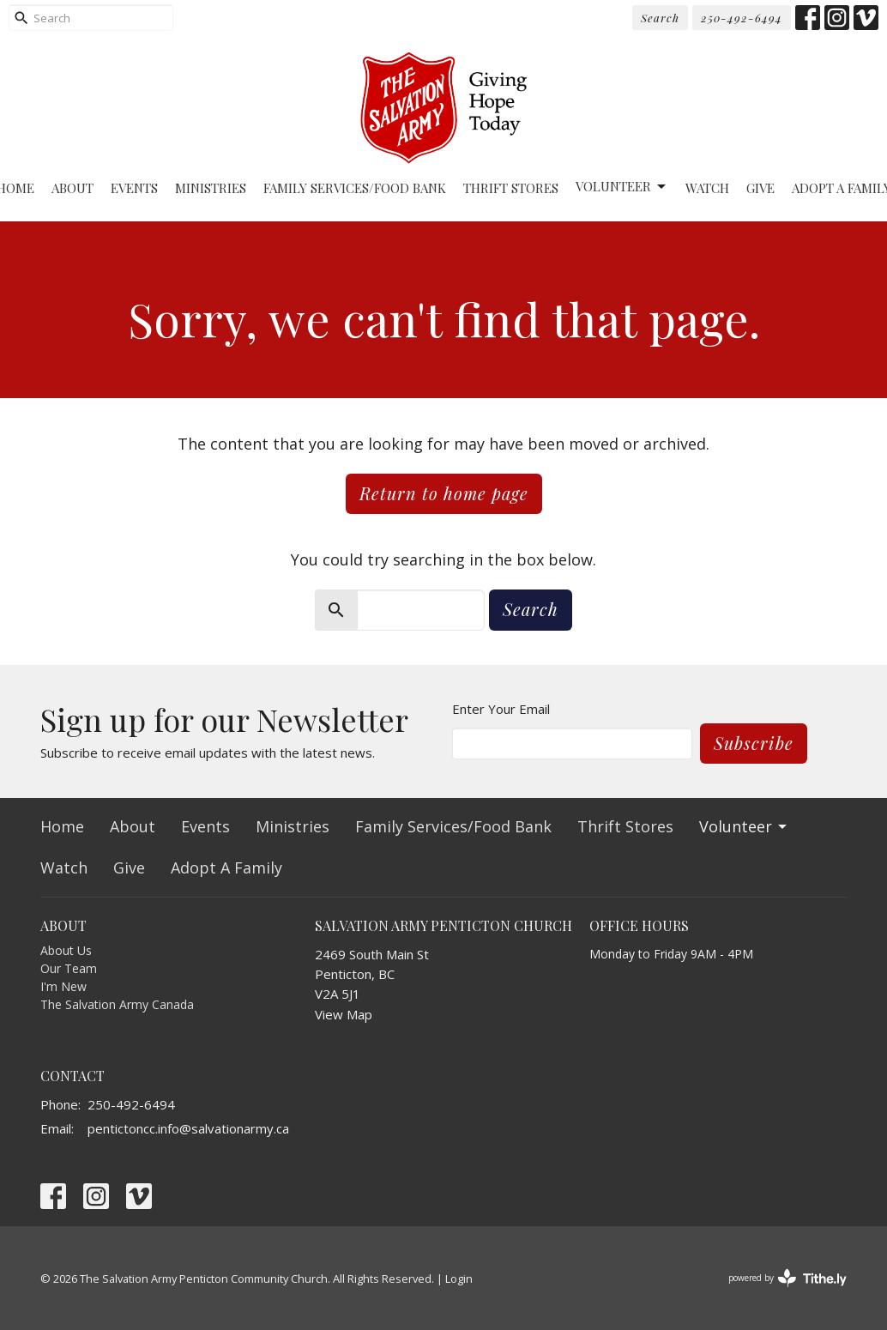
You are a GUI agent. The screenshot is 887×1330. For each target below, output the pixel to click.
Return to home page (443, 493)
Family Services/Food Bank (354, 187)
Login (459, 1278)
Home (62, 826)
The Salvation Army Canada (117, 1004)
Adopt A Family (226, 867)
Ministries (210, 187)
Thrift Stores (510, 187)
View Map (343, 1014)
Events (134, 187)
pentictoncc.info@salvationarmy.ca (188, 1128)
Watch (707, 187)
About (72, 187)
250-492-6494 (741, 17)
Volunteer (622, 187)
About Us (66, 950)
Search (660, 17)
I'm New (63, 986)
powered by (787, 1278)
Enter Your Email (501, 708)
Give (760, 187)
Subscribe (753, 742)
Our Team (68, 968)
